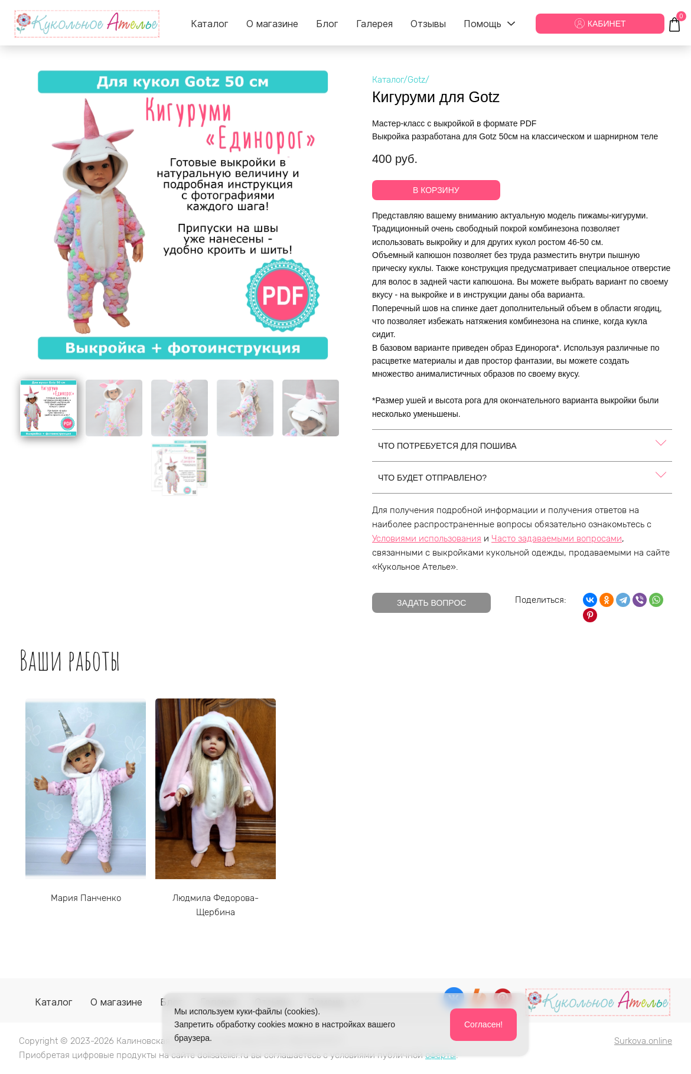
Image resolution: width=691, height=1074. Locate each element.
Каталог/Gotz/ (400, 79)
